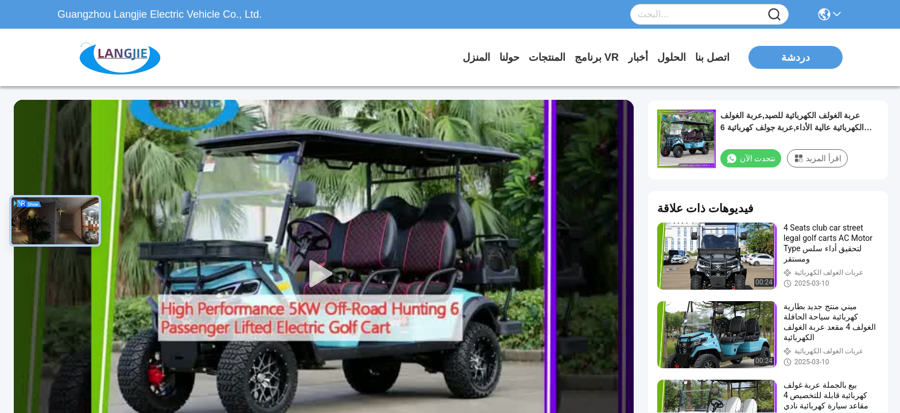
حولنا (509, 57)
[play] (323, 274)
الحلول (671, 57)
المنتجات (547, 57)
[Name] (774, 14)
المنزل (476, 57)
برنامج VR (597, 57)
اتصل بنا (712, 57)
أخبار (638, 57)
